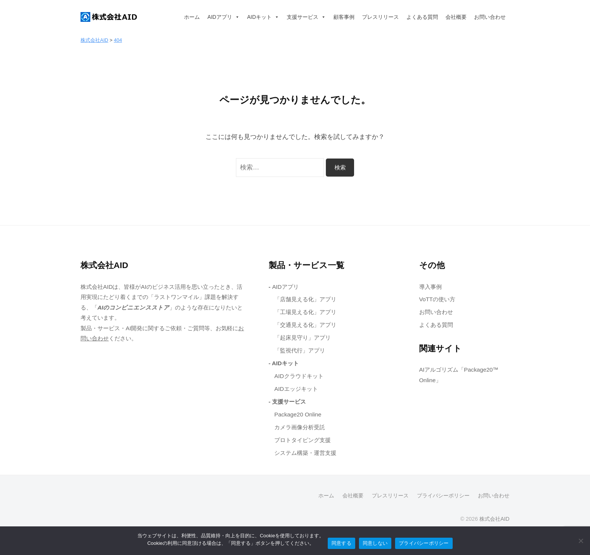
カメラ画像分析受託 (299, 427)
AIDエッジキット (296, 389)
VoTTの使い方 (437, 299)
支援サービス (306, 17)
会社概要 (456, 17)
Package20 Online (297, 414)
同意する (341, 543)
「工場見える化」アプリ (305, 312)
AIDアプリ (223, 17)
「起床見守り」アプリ (302, 337)
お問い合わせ (490, 17)
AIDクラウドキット (299, 376)
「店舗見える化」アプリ (305, 299)
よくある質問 (422, 17)
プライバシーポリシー (443, 495)
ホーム (192, 17)
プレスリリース (380, 17)
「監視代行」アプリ (299, 350)
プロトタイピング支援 (302, 440)
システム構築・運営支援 (305, 453)
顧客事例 (343, 17)
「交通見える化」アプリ (305, 325)
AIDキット (263, 17)
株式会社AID (494, 519)
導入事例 (430, 287)
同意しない (375, 543)
